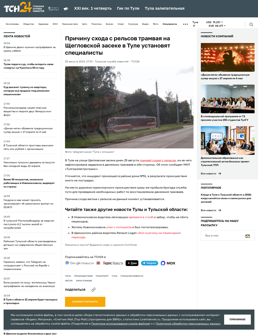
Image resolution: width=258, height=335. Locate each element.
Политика (96, 24)
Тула (114, 276)
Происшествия (70, 24)
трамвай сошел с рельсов (158, 160)
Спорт (121, 24)
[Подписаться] (248, 235)
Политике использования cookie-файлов (120, 323)
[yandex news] (109, 263)
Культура (133, 24)
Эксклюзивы (12, 24)
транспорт (102, 276)
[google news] (79, 263)
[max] (168, 263)
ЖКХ (55, 24)
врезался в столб (141, 217)
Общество (28, 24)
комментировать (85, 302)
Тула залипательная (165, 9)
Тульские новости (131, 276)
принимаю (237, 319)
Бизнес (109, 24)
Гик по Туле (128, 9)
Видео (145, 24)
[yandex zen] (132, 263)
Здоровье (43, 24)
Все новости (208, 173)
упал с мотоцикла (119, 227)
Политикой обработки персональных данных (188, 323)
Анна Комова (84, 281)
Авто (84, 24)
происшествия (83, 276)
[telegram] (149, 263)
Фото (155, 24)
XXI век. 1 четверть (93, 9)
